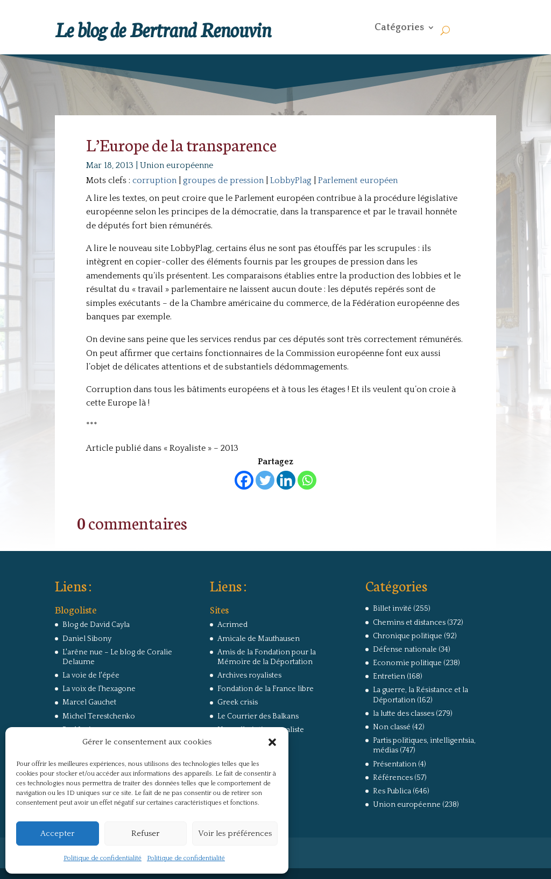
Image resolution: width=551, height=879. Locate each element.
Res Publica (392, 791)
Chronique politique (407, 636)
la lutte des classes (403, 713)
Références (393, 777)
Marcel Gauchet (89, 702)
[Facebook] (244, 480)
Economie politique (407, 663)
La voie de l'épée (90, 675)
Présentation (394, 764)
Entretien (389, 676)
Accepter (57, 833)
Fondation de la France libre (265, 689)
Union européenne (176, 165)
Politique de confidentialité (102, 858)
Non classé (392, 727)
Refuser (145, 833)
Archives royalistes (249, 675)
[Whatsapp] (307, 480)
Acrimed (232, 624)
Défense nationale (405, 649)
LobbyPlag (291, 180)
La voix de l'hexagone (99, 689)
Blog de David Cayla (96, 624)
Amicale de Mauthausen (258, 638)
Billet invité (392, 608)
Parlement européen (358, 180)
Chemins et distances (409, 622)
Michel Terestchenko (98, 716)
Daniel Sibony (86, 638)
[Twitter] (265, 480)
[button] (272, 742)
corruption (154, 180)
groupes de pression (223, 180)
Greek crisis (237, 702)
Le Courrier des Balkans (258, 716)
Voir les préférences (235, 833)
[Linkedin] (286, 480)
